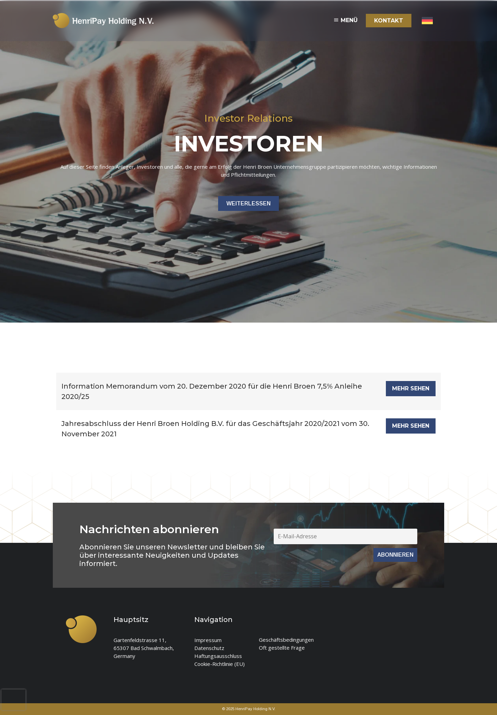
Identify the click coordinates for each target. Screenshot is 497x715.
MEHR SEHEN (410, 388)
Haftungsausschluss (218, 655)
